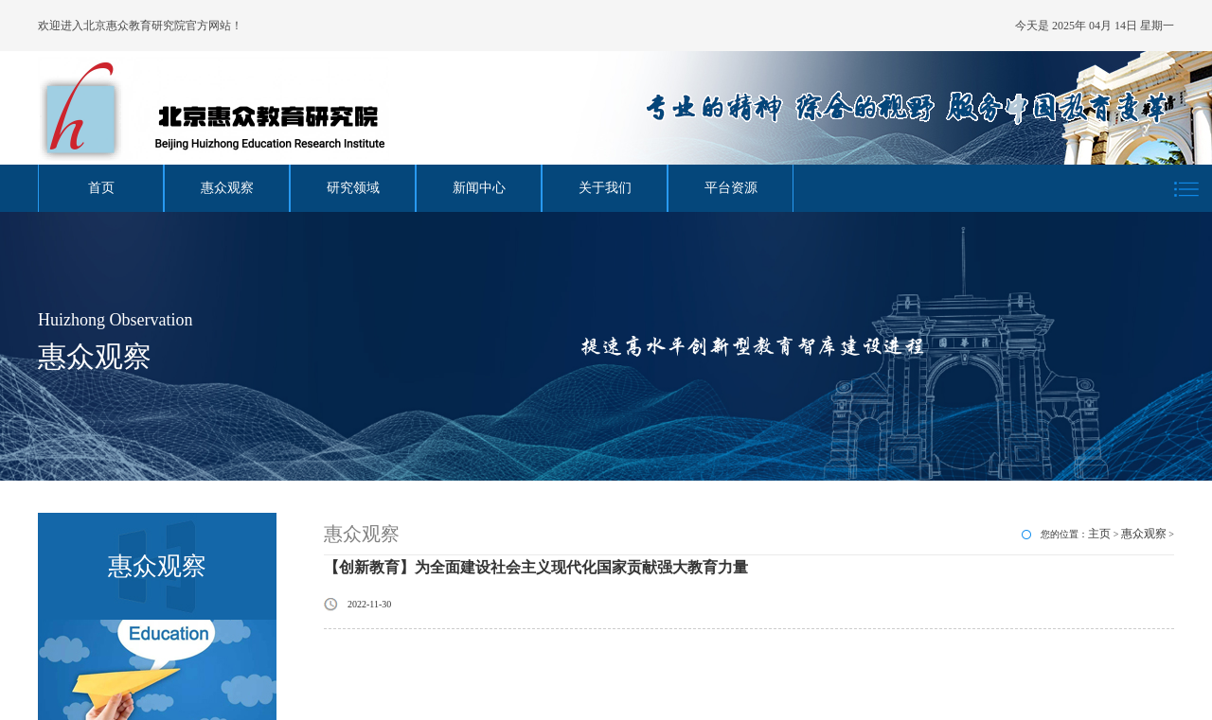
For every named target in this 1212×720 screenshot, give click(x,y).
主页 (1099, 533)
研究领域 (353, 188)
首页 (101, 188)
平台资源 (731, 188)
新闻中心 (479, 188)
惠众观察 (227, 188)
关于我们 (605, 188)
